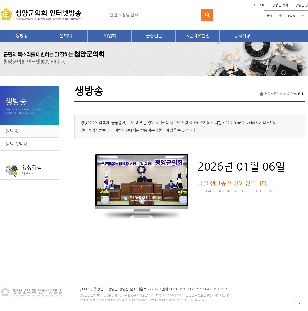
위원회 (110, 36)
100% (291, 15)
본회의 (66, 36)
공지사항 (242, 36)
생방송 (21, 36)
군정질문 (154, 36)
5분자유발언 (198, 36)
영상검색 (23, 170)
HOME (259, 5)
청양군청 (301, 5)
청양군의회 (280, 5)
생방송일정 (16, 144)
